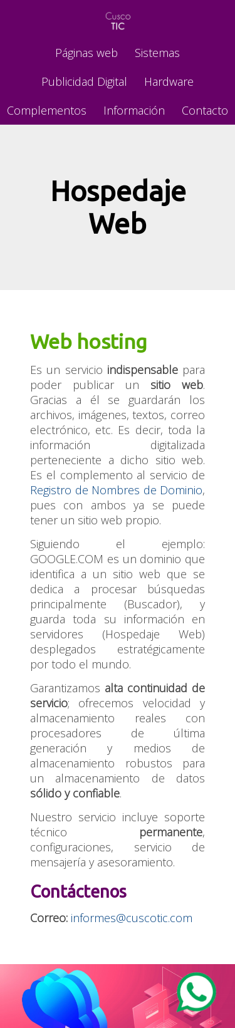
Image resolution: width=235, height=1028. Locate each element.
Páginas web (86, 52)
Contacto (205, 110)
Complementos (46, 110)
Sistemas (157, 52)
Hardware (169, 81)
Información (134, 110)
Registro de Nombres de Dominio (116, 489)
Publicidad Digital (84, 81)
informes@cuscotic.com (131, 917)
